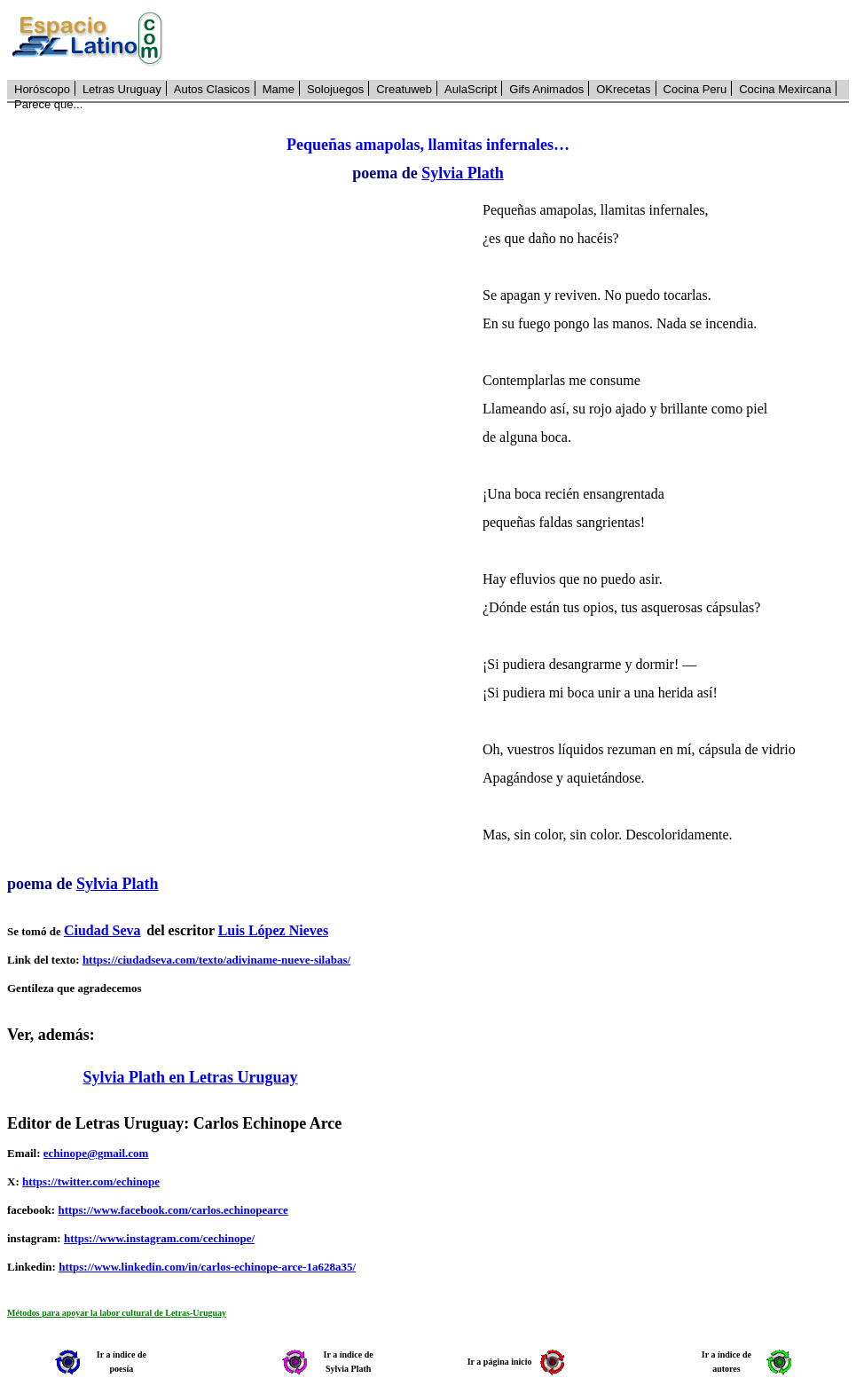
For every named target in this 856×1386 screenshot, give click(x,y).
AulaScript (470, 89)
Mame (278, 89)
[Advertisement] (516, 40)
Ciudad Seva (102, 930)
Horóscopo (42, 89)
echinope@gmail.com (96, 1153)
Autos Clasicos (212, 89)
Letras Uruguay (121, 89)
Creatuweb (404, 89)
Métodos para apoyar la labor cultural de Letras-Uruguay (116, 1313)
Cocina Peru (695, 89)
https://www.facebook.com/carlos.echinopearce (172, 1210)
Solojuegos (335, 89)
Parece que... (48, 104)
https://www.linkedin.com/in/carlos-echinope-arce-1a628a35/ (207, 1266)
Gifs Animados (546, 89)
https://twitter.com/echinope (91, 1181)
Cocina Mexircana (785, 89)
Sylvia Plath (462, 173)
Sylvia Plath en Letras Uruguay (190, 1077)
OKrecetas (623, 89)
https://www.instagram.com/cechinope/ (159, 1238)
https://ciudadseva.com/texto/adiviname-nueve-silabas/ (216, 959)
